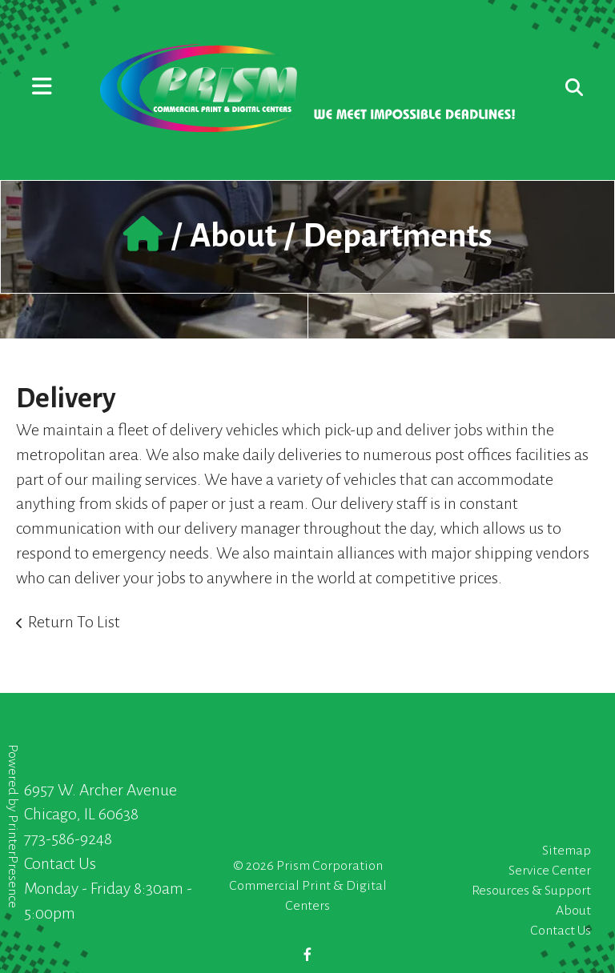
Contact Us (60, 863)
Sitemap (566, 850)
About (233, 236)
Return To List (74, 622)
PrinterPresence (13, 861)
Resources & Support (531, 890)
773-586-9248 (68, 838)
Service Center (549, 870)
